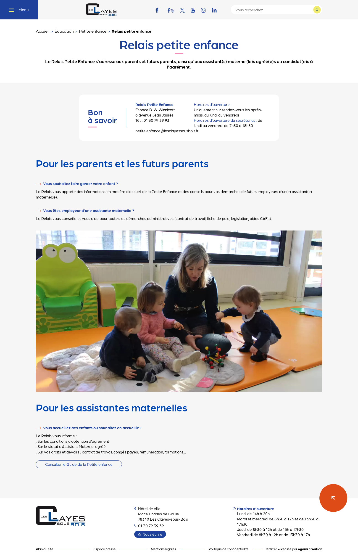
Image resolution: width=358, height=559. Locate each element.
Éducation (64, 31)
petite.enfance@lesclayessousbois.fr (166, 130)
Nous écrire (152, 534)
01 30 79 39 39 (149, 525)
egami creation (310, 549)
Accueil (42, 31)
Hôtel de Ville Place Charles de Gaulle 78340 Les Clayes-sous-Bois (161, 513)
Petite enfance (92, 31)
